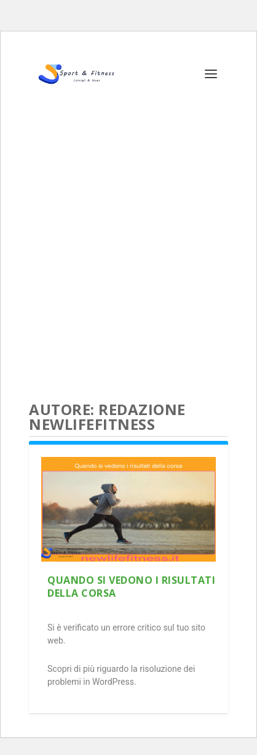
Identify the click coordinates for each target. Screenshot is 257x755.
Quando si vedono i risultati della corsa (131, 586)
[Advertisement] (128, 242)
